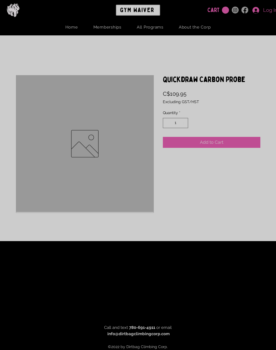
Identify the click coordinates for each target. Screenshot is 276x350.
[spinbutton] (175, 123)
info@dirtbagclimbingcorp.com (138, 333)
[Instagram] (235, 10)
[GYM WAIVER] (138, 10)
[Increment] (183, 123)
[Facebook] (244, 10)
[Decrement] (167, 123)
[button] (225, 10)
